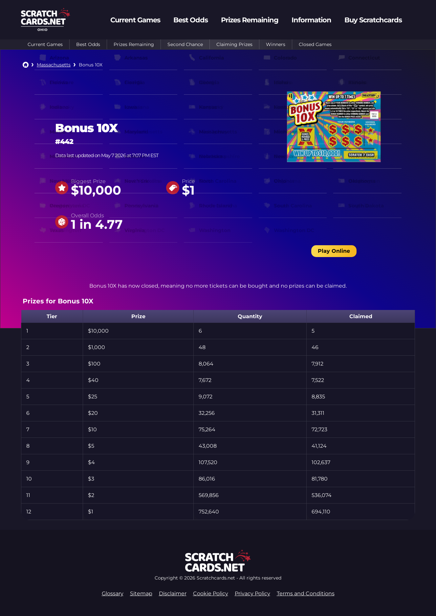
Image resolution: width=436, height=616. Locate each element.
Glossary (112, 593)
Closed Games (315, 44)
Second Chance (185, 44)
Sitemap (141, 593)
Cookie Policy (210, 593)
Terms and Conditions (306, 593)
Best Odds (88, 44)
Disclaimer (172, 593)
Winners (275, 44)
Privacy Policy (252, 593)
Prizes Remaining (134, 44)
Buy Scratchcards (373, 19)
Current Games (45, 44)
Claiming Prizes (234, 44)
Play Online (334, 251)
